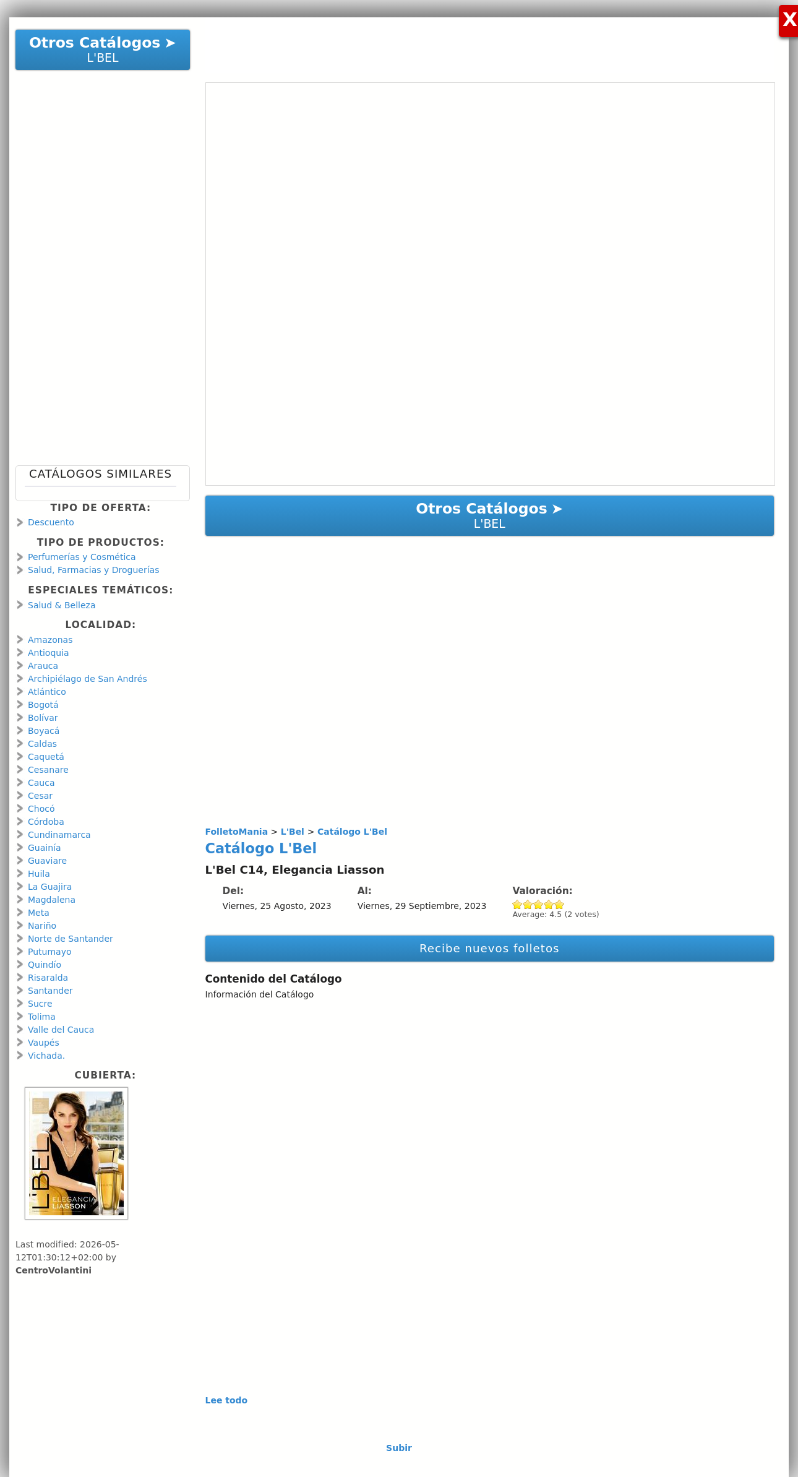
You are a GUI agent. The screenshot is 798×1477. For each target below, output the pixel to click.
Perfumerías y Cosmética (82, 557)
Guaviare (47, 861)
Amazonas (50, 640)
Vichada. (46, 1056)
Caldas (42, 744)
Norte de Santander (70, 939)
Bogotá (43, 705)
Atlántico (47, 692)
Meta (38, 913)
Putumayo (50, 952)
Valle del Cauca (61, 1030)
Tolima (42, 1017)
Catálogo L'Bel (261, 848)
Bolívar (43, 718)
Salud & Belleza (61, 605)
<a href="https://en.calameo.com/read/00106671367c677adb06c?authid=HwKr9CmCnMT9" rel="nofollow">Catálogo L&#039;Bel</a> (490, 284)
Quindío (44, 965)
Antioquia (48, 653)
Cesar (40, 796)
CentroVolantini (53, 1270)
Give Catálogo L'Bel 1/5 (517, 904)
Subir (399, 1448)
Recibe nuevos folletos (489, 948)
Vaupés (43, 1043)
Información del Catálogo (259, 994)
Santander (50, 991)
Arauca (43, 666)
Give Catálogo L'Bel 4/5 (549, 904)
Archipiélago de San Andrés (87, 679)
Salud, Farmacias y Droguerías (93, 570)
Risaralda (48, 978)
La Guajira (50, 887)
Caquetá (46, 757)
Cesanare (48, 770)
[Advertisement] (483, 45)
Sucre (40, 1004)
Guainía (44, 848)
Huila (39, 874)
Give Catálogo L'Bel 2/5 (528, 904)
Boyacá (43, 731)
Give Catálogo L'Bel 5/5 (559, 904)
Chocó (41, 809)
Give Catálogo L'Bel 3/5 (538, 904)
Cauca (41, 783)
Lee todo (226, 1400)
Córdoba (46, 822)
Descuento (51, 522)
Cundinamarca (59, 835)
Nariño (42, 926)
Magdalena (51, 900)
